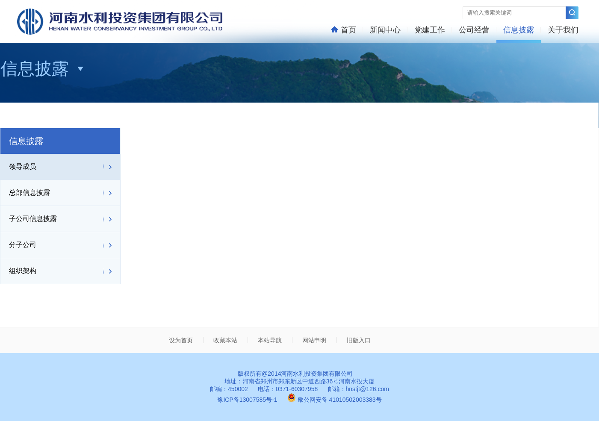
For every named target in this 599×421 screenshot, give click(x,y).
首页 (343, 29)
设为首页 (181, 340)
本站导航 (270, 340)
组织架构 (22, 270)
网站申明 (314, 340)
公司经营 (474, 30)
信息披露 (518, 30)
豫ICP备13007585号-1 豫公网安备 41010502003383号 (299, 399)
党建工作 (429, 30)
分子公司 (22, 244)
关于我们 (563, 30)
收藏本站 (225, 340)
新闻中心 (385, 30)
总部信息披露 (29, 192)
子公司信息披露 (33, 218)
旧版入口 (359, 340)
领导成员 (22, 166)
